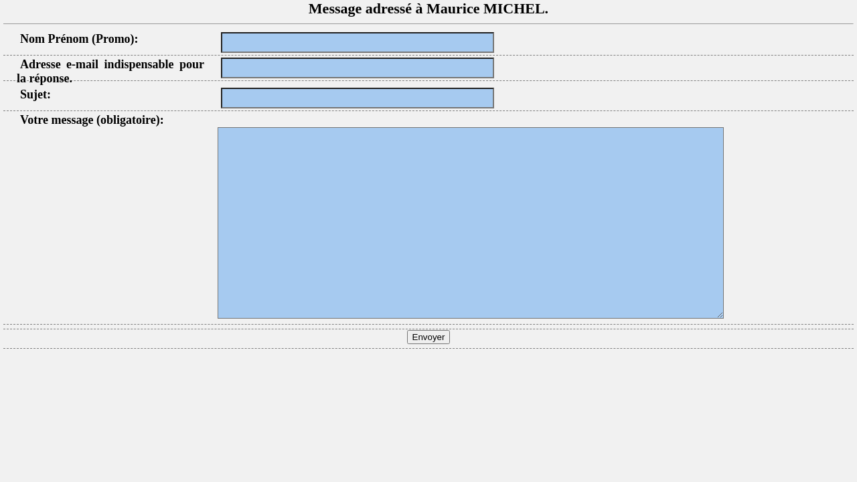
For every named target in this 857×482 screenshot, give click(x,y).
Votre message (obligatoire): (92, 120)
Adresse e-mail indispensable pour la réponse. (110, 71)
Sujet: (35, 94)
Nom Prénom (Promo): (79, 39)
